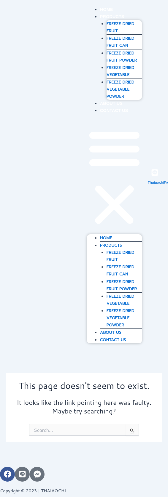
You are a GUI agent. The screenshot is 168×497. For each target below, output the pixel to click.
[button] (114, 177)
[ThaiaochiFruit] (155, 172)
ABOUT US (111, 103)
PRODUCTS (112, 16)
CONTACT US (114, 110)
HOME (106, 9)
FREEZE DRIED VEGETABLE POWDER (120, 89)
